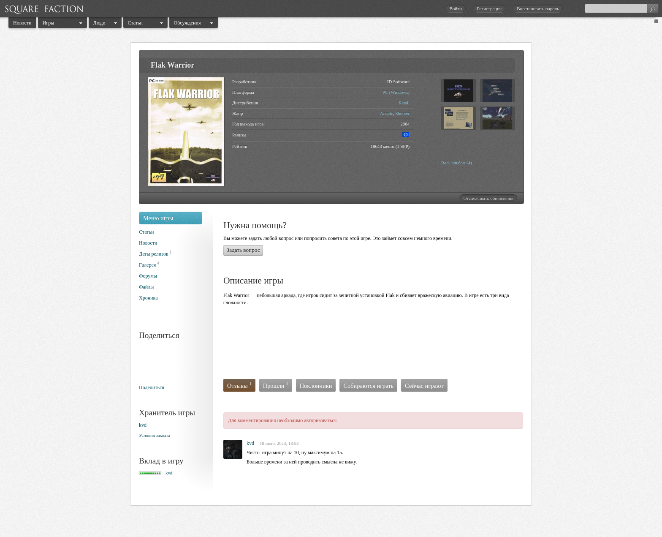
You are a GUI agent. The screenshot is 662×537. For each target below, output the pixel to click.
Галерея (147, 265)
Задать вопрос (243, 250)
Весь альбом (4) (456, 162)
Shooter (402, 113)
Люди (99, 23)
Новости (22, 23)
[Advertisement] (377, 345)
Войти (455, 8)
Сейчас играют (424, 385)
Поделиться (151, 387)
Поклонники (316, 385)
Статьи (135, 23)
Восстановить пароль (538, 8)
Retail (404, 102)
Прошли (275, 386)
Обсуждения (187, 23)
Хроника (148, 298)
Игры (48, 23)
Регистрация (489, 8)
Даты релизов (153, 254)
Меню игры (158, 218)
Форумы (148, 276)
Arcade (386, 113)
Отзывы (239, 386)
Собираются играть (368, 385)
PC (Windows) (396, 92)
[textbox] (621, 8)
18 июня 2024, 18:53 (279, 443)
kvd (143, 425)
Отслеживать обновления (488, 198)
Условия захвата (154, 435)
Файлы (146, 287)
